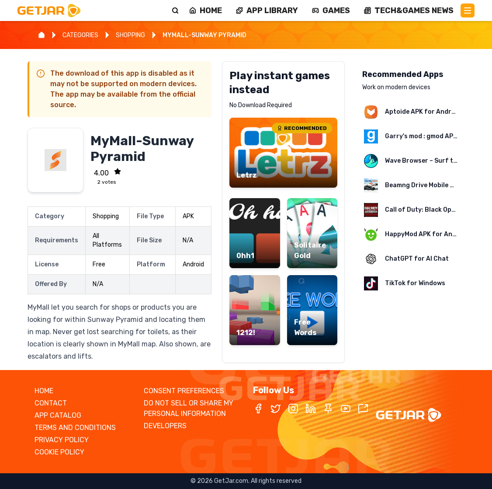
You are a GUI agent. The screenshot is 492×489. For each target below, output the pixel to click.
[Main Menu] (468, 10)
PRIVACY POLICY (62, 440)
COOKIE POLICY (59, 452)
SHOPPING (130, 35)
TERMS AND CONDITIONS (75, 427)
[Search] (175, 10)
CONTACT (51, 403)
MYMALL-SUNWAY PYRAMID (204, 35)
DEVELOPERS (165, 426)
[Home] (41, 34)
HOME (44, 391)
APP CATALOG (58, 415)
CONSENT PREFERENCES (184, 391)
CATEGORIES (80, 35)
